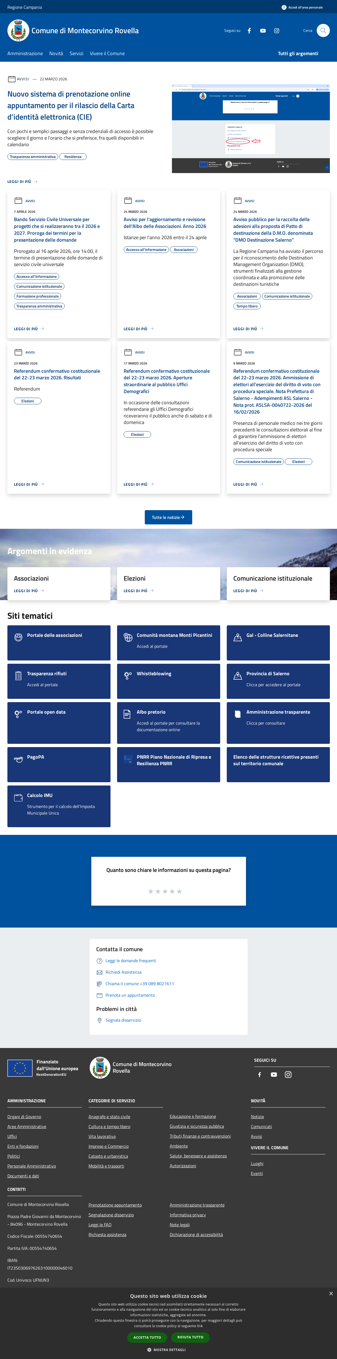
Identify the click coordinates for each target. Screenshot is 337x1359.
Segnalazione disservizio (111, 1214)
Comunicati (261, 1126)
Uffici (12, 1136)
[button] (168, 1349)
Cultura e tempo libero (109, 1126)
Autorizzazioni (183, 1165)
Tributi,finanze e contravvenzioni (200, 1136)
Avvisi (23, 79)
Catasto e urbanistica (108, 1156)
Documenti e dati (23, 1175)
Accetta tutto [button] (147, 1337)
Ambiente (179, 1146)
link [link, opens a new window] (200, 1326)
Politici (13, 1156)
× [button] (331, 1294)
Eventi (257, 1173)
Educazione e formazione (193, 1116)
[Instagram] (274, 30)
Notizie (257, 1116)
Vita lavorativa (102, 1136)
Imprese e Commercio (109, 1146)
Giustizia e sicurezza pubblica (197, 1126)
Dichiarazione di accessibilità (196, 1234)
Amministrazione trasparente (197, 1205)
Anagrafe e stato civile (109, 1116)
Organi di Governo (24, 1116)
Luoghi (257, 1163)
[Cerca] (323, 30)
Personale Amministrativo (31, 1166)
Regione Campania (24, 7)
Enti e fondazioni (23, 1146)
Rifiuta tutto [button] (190, 1337)
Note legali (180, 1224)
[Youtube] (260, 30)
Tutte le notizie (168, 517)
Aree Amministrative (26, 1126)
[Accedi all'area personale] (302, 7)
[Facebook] (247, 30)
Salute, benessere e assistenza (198, 1155)
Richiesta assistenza (107, 1234)
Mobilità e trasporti (106, 1166)
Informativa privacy (188, 1214)
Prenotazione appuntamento (115, 1205)
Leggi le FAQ (100, 1224)
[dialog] (168, 1323)
